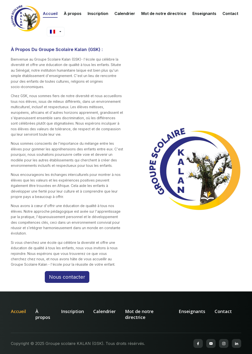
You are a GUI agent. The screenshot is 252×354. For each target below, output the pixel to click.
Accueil (50, 13)
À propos (72, 13)
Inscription (98, 13)
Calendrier (124, 13)
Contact (230, 13)
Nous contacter (67, 277)
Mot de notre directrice (163, 13)
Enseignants (204, 13)
